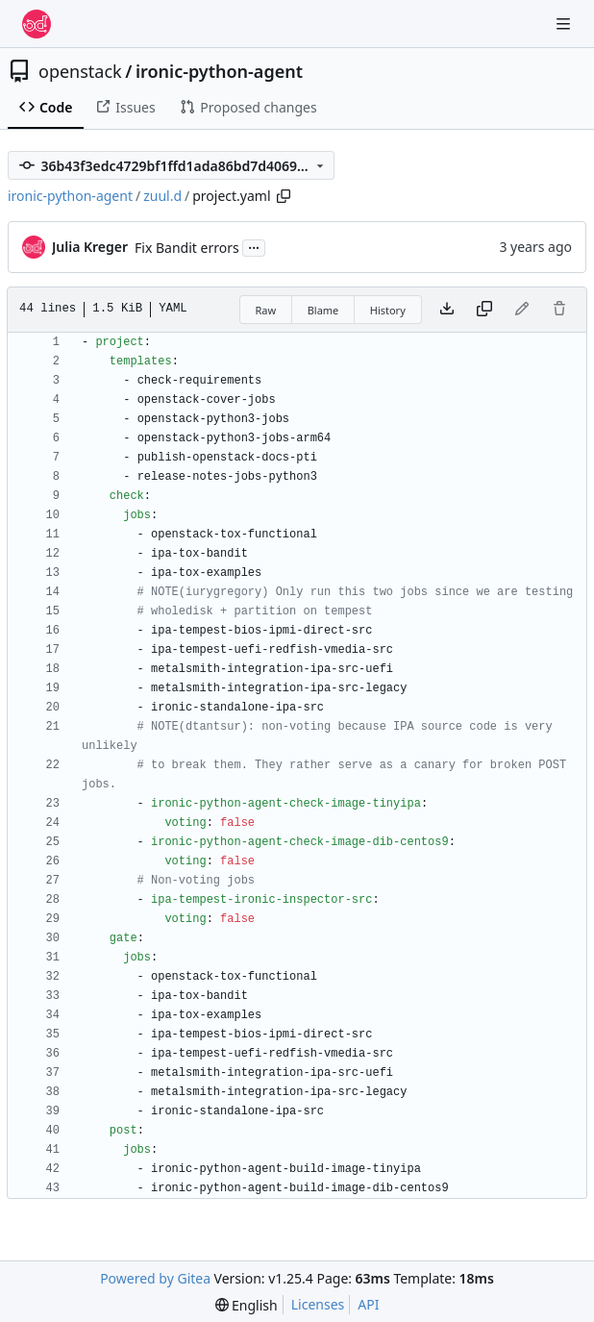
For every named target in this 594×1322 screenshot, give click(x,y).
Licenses (318, 1304)
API (368, 1304)
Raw (266, 310)
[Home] (36, 24)
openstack (80, 71)
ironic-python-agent (219, 71)
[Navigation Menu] (565, 23)
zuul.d (162, 196)
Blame (323, 310)
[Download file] (447, 309)
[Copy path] (283, 196)
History (388, 310)
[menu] (246, 1305)
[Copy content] (484, 309)
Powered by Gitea (155, 1278)
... (254, 246)
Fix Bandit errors (187, 247)
